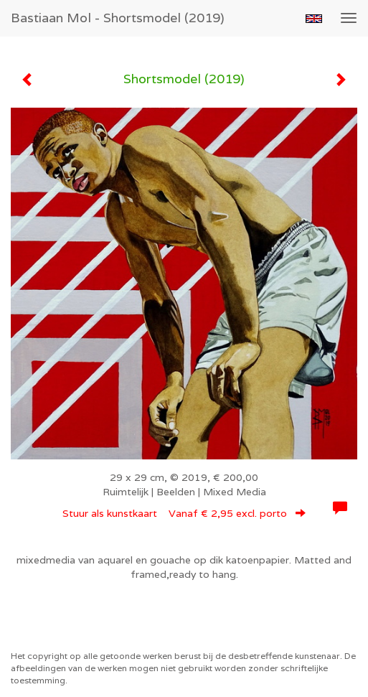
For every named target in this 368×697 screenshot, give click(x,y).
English (314, 18)
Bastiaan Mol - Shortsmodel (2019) (118, 17)
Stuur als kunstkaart (184, 513)
